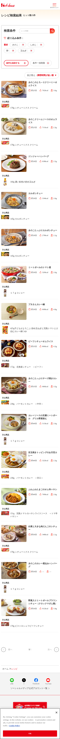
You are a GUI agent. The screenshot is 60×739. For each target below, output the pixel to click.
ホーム (5, 669)
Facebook (36, 681)
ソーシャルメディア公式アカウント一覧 (28, 688)
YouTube (48, 681)
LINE (12, 681)
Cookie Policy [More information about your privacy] (14, 726)
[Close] (56, 713)
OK (29, 734)
